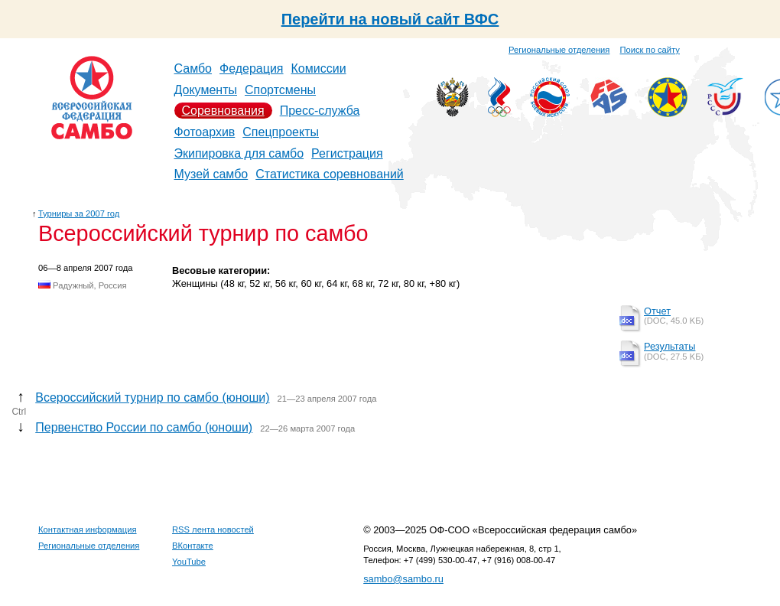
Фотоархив (205, 131)
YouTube (189, 561)
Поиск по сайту (650, 49)
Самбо (193, 68)
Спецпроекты (280, 131)
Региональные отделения (559, 49)
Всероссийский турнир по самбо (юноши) (152, 397)
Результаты (669, 346)
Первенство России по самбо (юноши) (143, 427)
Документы (205, 89)
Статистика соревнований (329, 174)
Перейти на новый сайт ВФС (390, 19)
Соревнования (223, 110)
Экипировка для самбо (239, 153)
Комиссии (318, 68)
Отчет (657, 311)
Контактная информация (87, 529)
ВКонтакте (192, 545)
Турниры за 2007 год (79, 213)
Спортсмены (280, 89)
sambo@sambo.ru (403, 579)
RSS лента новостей (213, 529)
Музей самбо (211, 174)
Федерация (251, 68)
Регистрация (347, 153)
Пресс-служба (320, 110)
